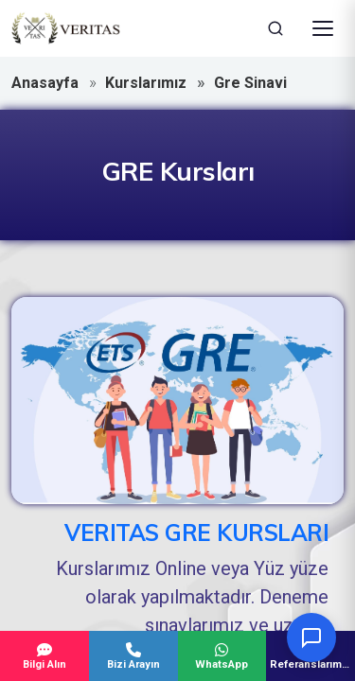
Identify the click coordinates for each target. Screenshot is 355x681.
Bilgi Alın (44, 656)
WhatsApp (222, 656)
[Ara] (275, 28)
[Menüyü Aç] (323, 28)
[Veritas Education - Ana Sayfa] (65, 28)
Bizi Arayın (133, 656)
